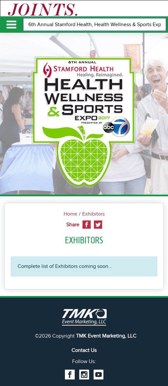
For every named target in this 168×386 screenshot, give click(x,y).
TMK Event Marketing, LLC (106, 336)
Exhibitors (93, 214)
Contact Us (84, 350)
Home (70, 214)
